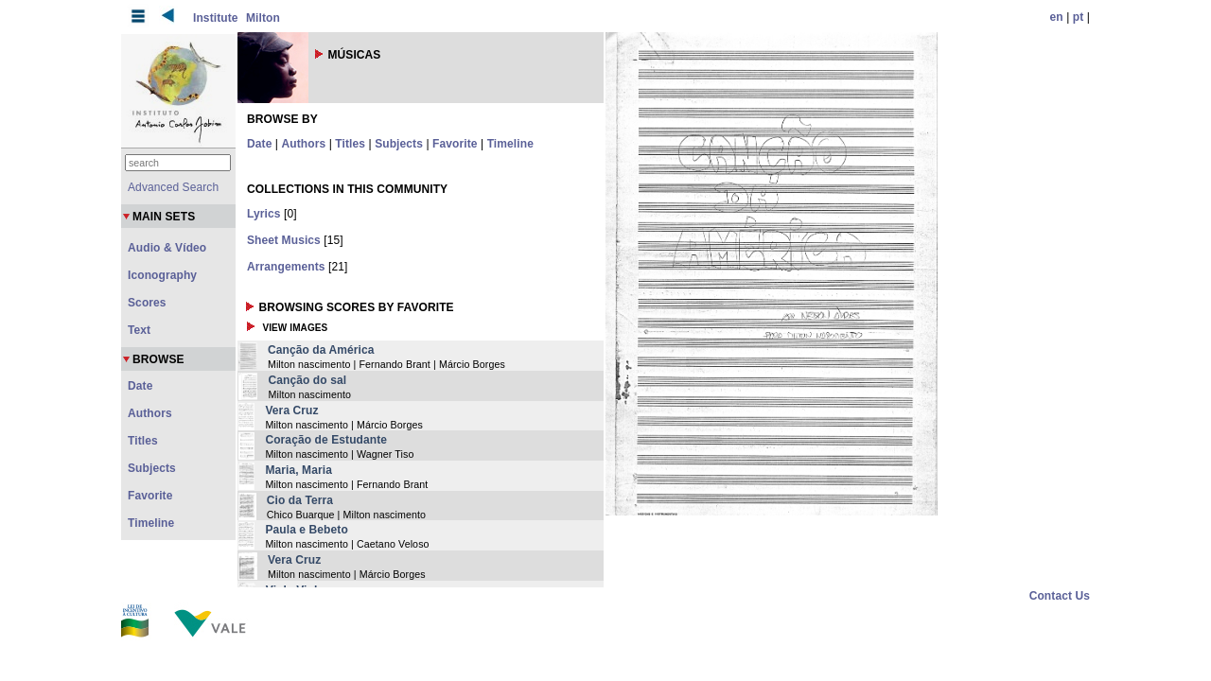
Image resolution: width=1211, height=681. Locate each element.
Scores (147, 302)
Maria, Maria (298, 470)
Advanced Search (173, 187)
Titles (350, 143)
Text (139, 330)
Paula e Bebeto (306, 529)
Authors (304, 143)
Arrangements (286, 266)
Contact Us (1059, 595)
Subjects (399, 143)
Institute (215, 18)
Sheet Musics (284, 240)
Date (259, 143)
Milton (263, 18)
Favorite (454, 143)
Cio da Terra (300, 500)
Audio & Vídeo (167, 247)
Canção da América (321, 350)
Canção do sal (307, 380)
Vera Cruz (291, 410)
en (1056, 17)
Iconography (162, 275)
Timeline (510, 143)
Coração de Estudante (326, 439)
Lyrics (264, 213)
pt (1078, 17)
